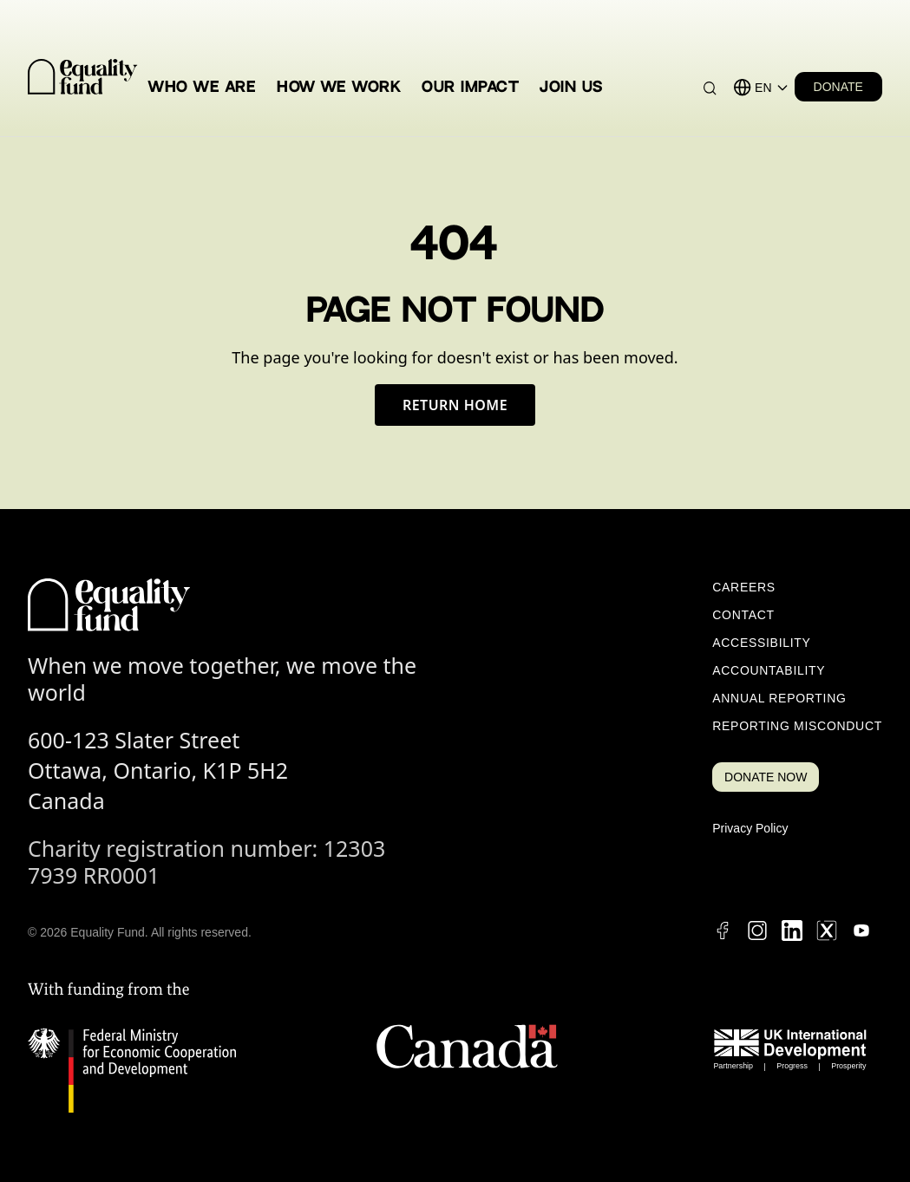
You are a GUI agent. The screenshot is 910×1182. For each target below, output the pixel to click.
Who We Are (202, 87)
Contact (743, 615)
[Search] (710, 88)
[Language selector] (772, 87)
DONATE (838, 87)
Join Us (571, 87)
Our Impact (470, 87)
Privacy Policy (750, 828)
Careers (744, 587)
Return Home (455, 405)
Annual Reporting (779, 698)
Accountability (768, 670)
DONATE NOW (765, 777)
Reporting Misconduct (797, 726)
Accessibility (761, 643)
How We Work (339, 87)
